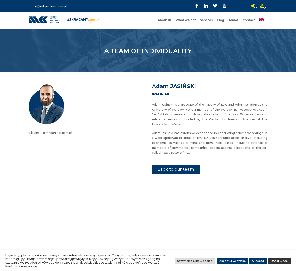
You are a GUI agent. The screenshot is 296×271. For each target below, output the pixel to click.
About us (164, 20)
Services (206, 20)
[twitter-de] (253, 5)
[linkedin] (206, 5)
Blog (220, 20)
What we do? (186, 20)
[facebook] (197, 5)
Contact (249, 20)
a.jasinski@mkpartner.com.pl (50, 133)
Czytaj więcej (279, 260)
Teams (233, 20)
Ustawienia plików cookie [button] (194, 260)
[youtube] (224, 5)
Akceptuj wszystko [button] (232, 260)
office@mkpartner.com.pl (48, 6)
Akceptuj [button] (258, 260)
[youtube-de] (262, 5)
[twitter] (215, 5)
